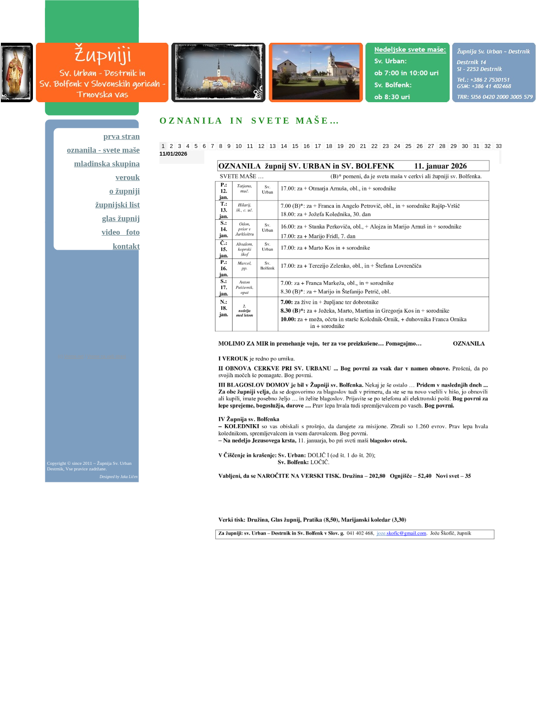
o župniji (124, 190)
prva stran (121, 136)
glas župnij (121, 218)
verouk (127, 177)
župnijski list (117, 204)
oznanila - (85, 149)
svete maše (121, 149)
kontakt (126, 246)
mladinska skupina (107, 163)
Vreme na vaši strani (106, 356)
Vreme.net (74, 356)
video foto (121, 231)
